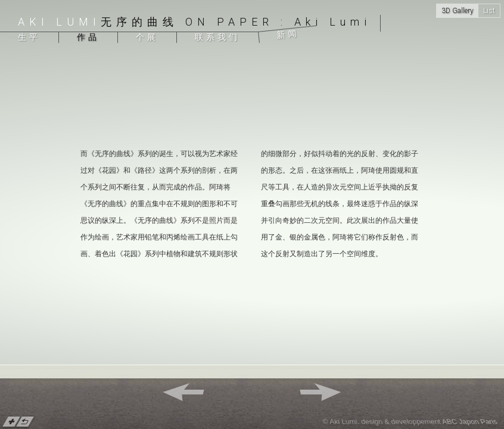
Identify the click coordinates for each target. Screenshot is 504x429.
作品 (88, 37)
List (489, 11)
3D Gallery (457, 11)
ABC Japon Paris (470, 421)
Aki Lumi (59, 21)
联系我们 (217, 37)
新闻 (288, 34)
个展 (147, 37)
